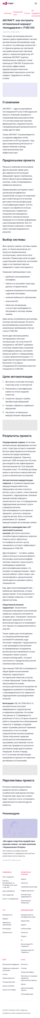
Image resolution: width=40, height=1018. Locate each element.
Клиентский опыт (18, 13)
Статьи (27, 13)
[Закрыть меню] (35, 3)
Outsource (8, 13)
